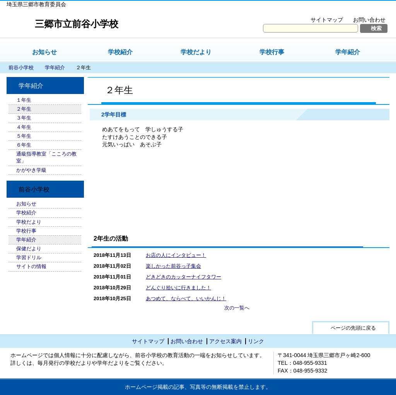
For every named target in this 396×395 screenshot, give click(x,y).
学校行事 (271, 52)
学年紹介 (347, 52)
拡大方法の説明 (364, 10)
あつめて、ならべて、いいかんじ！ (186, 298)
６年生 (23, 145)
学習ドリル (28, 257)
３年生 (23, 118)
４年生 (23, 127)
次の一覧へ (236, 308)
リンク (256, 341)
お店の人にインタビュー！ (176, 255)
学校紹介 (120, 52)
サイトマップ (327, 20)
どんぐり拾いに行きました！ (178, 288)
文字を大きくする (311, 10)
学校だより (196, 52)
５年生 (23, 136)
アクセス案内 (225, 341)
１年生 (23, 100)
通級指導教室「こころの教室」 (46, 157)
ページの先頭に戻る (353, 328)
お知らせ (44, 52)
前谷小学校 (21, 67)
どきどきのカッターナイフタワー (183, 277)
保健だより (28, 248)
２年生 (23, 109)
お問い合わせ (369, 20)
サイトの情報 (31, 266)
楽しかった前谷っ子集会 (173, 266)
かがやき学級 (31, 170)
